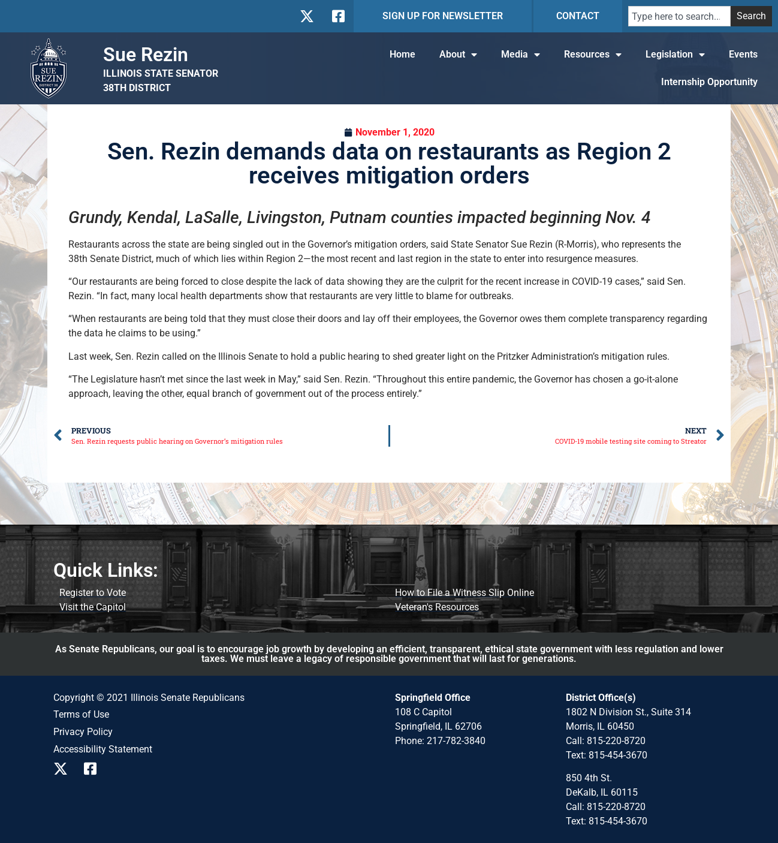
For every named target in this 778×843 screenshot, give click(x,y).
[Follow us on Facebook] (337, 16)
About (458, 54)
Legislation (675, 54)
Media (520, 54)
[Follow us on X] (306, 16)
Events (743, 54)
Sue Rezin (145, 54)
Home (402, 54)
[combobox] (679, 16)
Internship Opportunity (709, 82)
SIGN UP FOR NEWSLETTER (442, 16)
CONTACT (577, 16)
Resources (593, 54)
